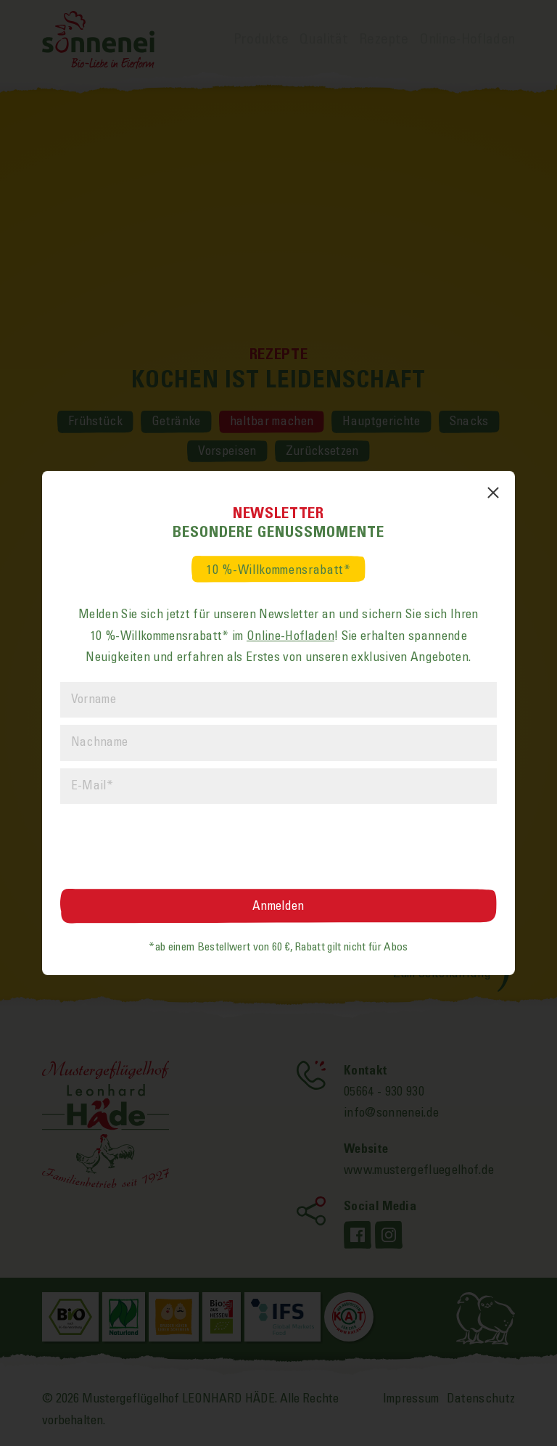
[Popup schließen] (493, 493)
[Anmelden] (279, 906)
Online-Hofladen (290, 636)
